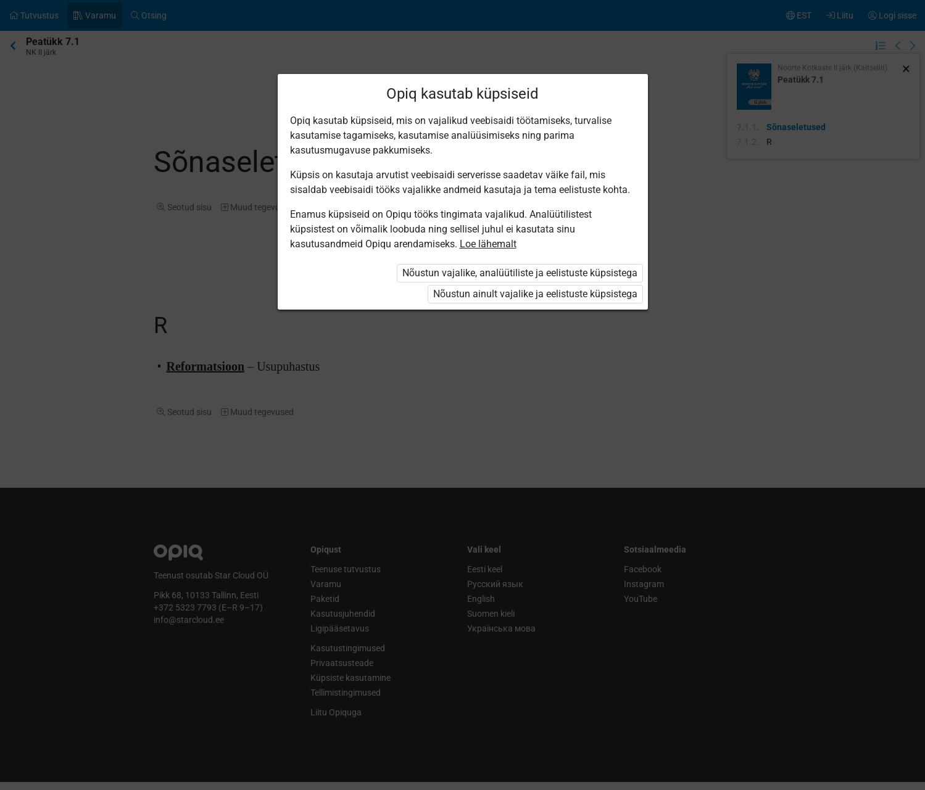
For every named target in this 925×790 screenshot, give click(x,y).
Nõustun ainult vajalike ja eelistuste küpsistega (535, 294)
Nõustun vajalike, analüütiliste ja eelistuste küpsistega (519, 273)
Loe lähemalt (488, 244)
